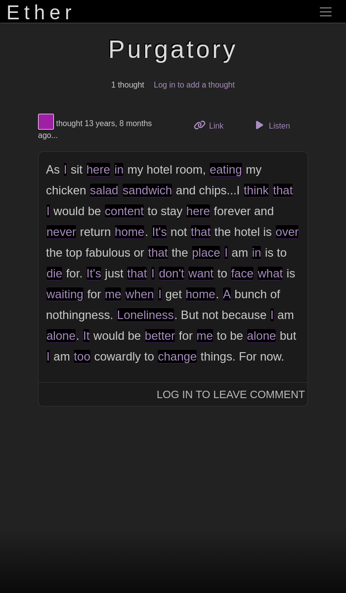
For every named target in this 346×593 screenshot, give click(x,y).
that (283, 190)
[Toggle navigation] (326, 12)
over (287, 231)
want (201, 273)
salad (104, 190)
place (206, 252)
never (61, 231)
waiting (65, 294)
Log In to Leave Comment (231, 394)
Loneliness (145, 314)
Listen (271, 125)
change (177, 356)
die (54, 273)
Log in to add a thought (194, 85)
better (160, 335)
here (98, 169)
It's (159, 231)
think (256, 190)
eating (226, 169)
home (129, 231)
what (270, 273)
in (119, 169)
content (124, 211)
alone (61, 335)
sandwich (147, 190)
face (242, 273)
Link (212, 125)
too (82, 356)
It (86, 335)
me (113, 294)
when (140, 294)
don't (171, 273)
